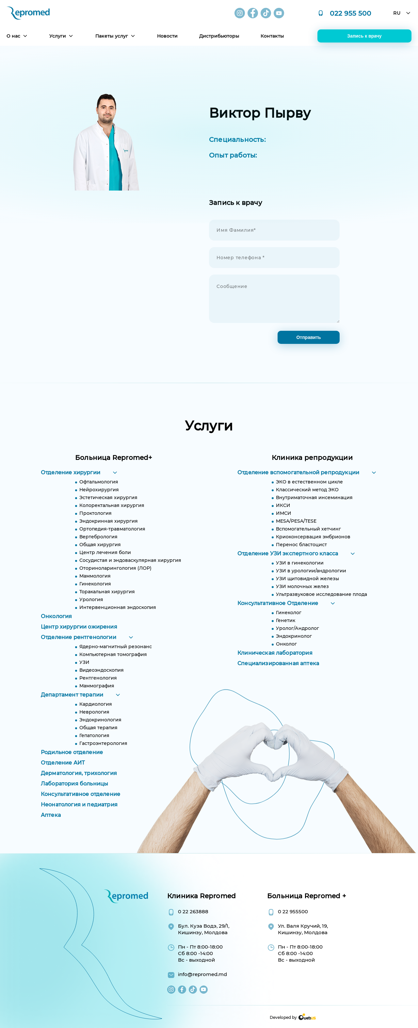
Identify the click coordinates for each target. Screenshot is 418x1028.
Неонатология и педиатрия (79, 814)
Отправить (308, 337)
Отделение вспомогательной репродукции (298, 482)
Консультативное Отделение (277, 613)
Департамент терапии (72, 704)
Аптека (51, 824)
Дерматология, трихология (79, 783)
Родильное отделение (72, 762)
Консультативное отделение (80, 803)
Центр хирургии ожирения (79, 636)
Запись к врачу (364, 36)
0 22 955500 (293, 911)
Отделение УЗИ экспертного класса (287, 563)
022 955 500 (350, 13)
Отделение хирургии (70, 482)
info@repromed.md (202, 974)
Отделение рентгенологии (78, 647)
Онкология (56, 626)
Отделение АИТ (63, 772)
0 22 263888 (193, 911)
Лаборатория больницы (74, 793)
